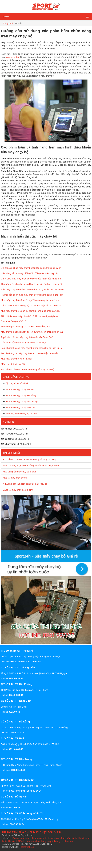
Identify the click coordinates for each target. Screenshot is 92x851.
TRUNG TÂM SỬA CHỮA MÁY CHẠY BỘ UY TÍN (31, 832)
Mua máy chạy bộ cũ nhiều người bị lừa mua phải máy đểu (30, 311)
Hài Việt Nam (23, 841)
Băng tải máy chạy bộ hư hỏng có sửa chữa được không (31, 465)
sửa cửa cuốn (18, 838)
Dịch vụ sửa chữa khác (17, 383)
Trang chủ (8, 23)
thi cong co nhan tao (62, 841)
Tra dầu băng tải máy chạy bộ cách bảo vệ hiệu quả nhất (29, 353)
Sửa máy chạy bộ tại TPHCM (20, 407)
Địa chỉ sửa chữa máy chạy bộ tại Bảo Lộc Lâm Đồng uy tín (31, 268)
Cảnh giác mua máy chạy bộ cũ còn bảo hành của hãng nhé (31, 278)
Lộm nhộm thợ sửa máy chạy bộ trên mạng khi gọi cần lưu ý (31, 348)
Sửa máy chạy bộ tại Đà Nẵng (21, 395)
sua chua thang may (41, 841)
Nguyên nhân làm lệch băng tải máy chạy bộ (25, 483)
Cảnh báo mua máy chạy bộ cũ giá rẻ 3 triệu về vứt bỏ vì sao (31, 305)
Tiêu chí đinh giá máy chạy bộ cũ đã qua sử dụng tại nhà (29, 316)
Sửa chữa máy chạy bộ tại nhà (21, 413)
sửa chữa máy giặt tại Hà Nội (70, 838)
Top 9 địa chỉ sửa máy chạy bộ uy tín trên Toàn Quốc (27, 337)
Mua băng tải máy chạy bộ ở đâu (19, 471)
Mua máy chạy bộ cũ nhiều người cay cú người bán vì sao (30, 300)
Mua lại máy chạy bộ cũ (15, 477)
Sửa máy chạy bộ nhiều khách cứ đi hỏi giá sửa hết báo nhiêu (32, 289)
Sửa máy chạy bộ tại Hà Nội (20, 389)
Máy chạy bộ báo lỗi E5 (13, 364)
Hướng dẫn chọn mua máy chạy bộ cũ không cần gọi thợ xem (32, 294)
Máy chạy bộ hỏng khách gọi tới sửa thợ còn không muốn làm (32, 332)
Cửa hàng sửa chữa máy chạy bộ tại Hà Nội (23, 342)
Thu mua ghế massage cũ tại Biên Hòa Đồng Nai (25, 326)
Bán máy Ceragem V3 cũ (13, 321)
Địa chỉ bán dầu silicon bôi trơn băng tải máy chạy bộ (27, 369)
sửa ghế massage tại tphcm (40, 838)
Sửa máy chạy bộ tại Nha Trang (22, 401)
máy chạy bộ (12, 57)
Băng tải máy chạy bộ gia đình (18, 490)
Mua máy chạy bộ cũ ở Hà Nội (16, 358)
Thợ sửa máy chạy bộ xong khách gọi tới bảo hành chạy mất (31, 284)
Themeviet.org (26, 847)
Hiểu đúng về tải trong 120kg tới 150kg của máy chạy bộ (29, 273)
